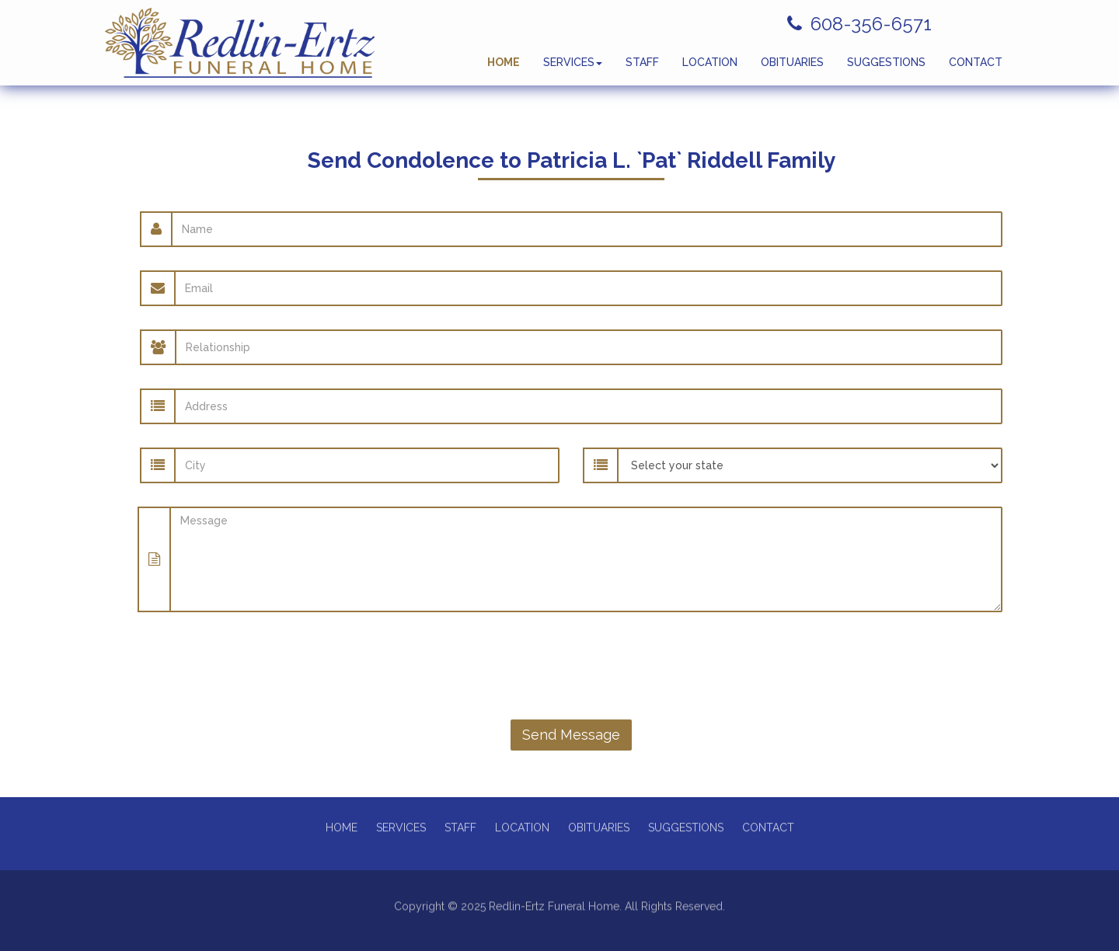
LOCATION (709, 70)
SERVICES (572, 70)
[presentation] (571, 666)
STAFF (642, 70)
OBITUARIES (792, 70)
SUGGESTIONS (886, 70)
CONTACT (975, 70)
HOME (503, 70)
